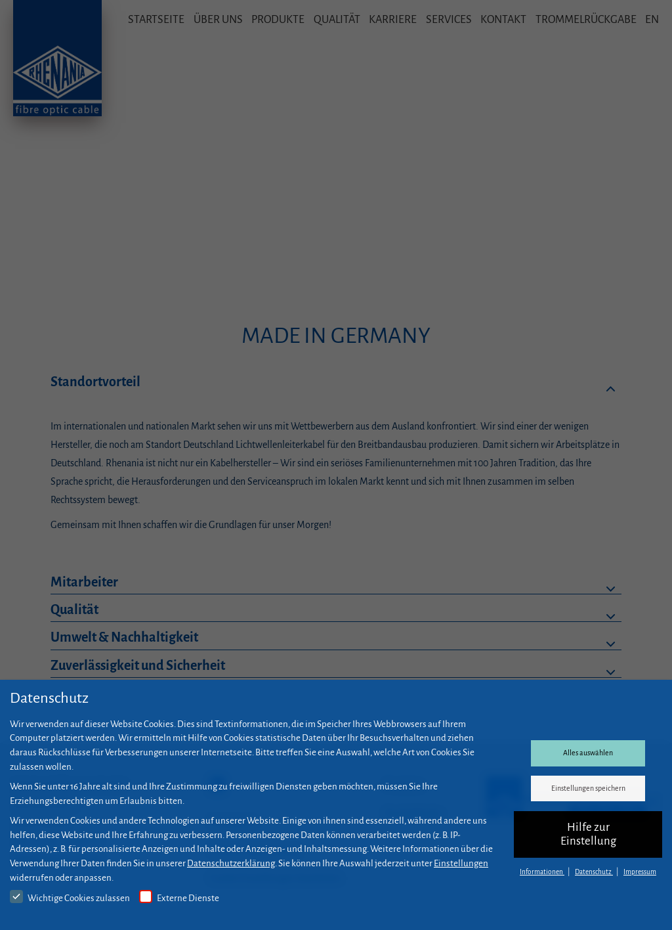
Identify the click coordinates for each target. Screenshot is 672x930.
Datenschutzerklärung (231, 863)
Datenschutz (594, 871)
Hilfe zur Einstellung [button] (588, 834)
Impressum (639, 871)
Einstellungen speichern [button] (588, 788)
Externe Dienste (179, 896)
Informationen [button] (542, 871)
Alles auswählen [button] (588, 753)
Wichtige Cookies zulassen (70, 896)
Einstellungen (461, 863)
